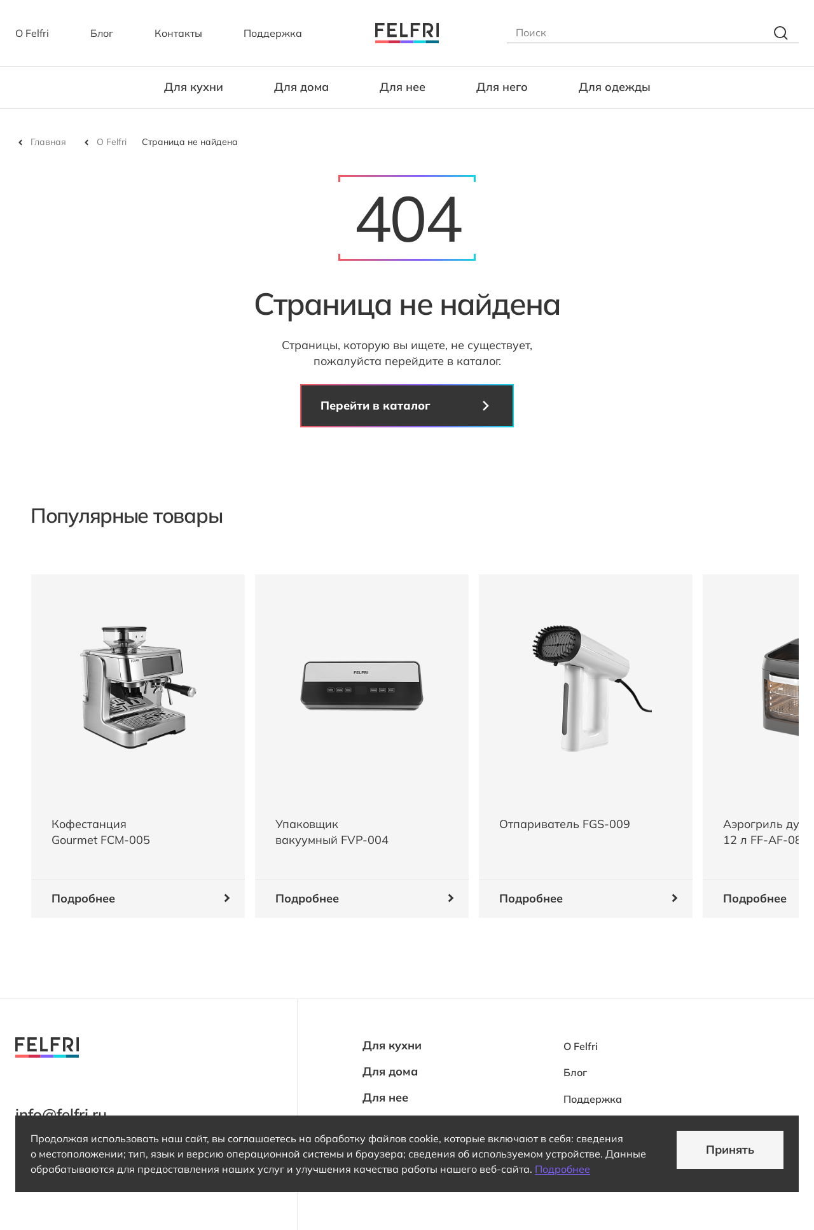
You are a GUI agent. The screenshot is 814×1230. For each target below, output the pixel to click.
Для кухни (193, 86)
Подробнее (562, 1169)
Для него (502, 86)
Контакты (178, 33)
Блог (101, 33)
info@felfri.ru (61, 1114)
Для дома (301, 86)
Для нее (402, 86)
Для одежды (615, 86)
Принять (730, 1149)
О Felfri (32, 33)
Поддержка (273, 33)
